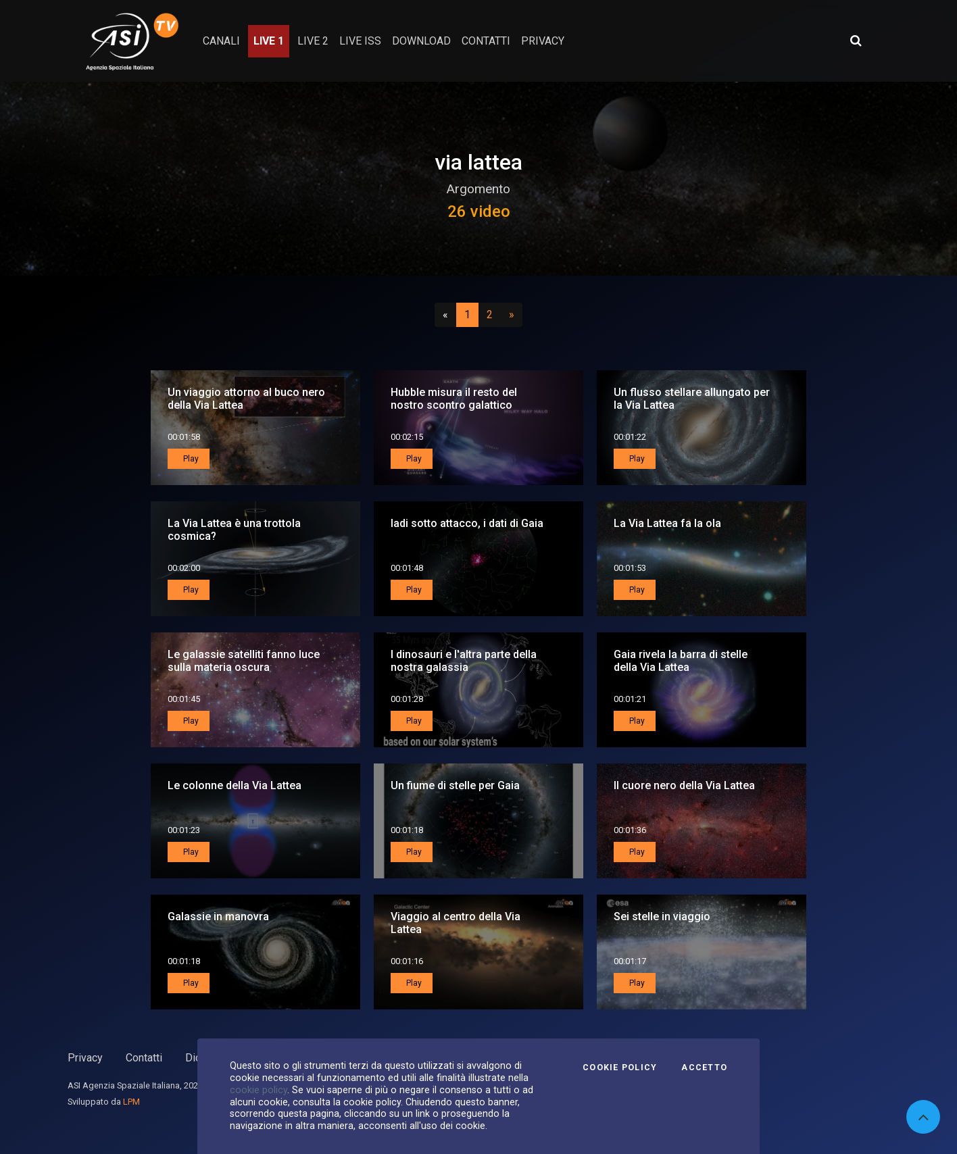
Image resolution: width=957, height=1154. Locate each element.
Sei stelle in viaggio (662, 916)
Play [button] (190, 458)
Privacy (85, 1057)
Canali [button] (221, 40)
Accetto (704, 1067)
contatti (486, 40)
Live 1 (268, 40)
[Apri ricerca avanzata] (855, 40)
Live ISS (360, 40)
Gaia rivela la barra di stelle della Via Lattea (680, 661)
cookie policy (258, 1089)
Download (421, 40)
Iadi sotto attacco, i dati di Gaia (467, 523)
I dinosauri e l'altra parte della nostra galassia (464, 661)
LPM (131, 1102)
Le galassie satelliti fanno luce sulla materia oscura (244, 661)
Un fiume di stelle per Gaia (455, 785)
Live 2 (312, 40)
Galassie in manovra (218, 916)
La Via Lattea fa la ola (667, 523)
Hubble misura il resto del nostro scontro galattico (454, 398)
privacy (542, 40)
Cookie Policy (620, 1067)
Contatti (144, 1057)
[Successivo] (511, 315)
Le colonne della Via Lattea (234, 785)
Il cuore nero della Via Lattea (684, 785)
